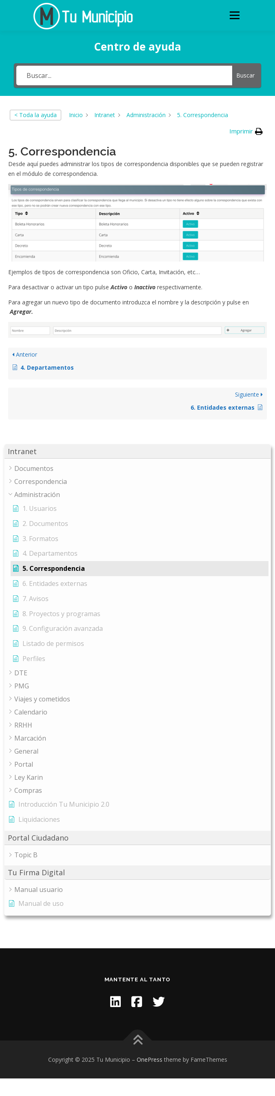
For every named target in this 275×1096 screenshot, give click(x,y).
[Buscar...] (124, 75)
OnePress (149, 1059)
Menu (234, 15)
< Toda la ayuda (35, 115)
